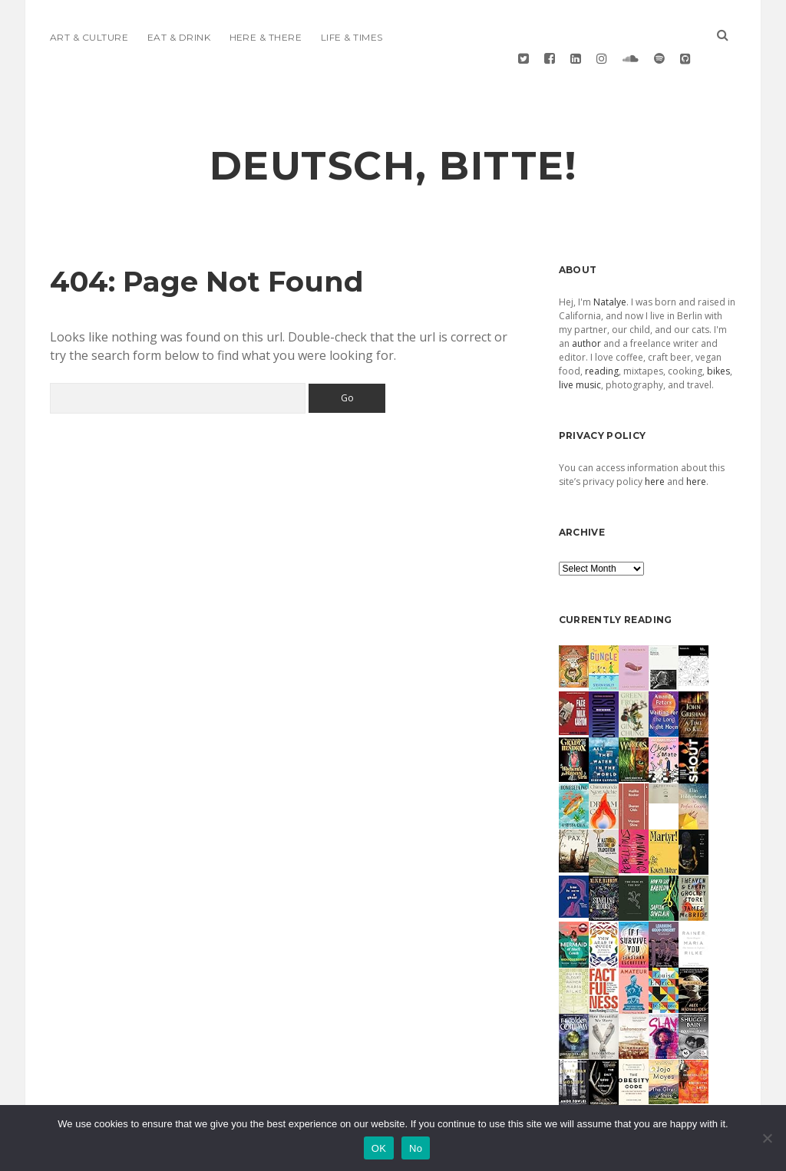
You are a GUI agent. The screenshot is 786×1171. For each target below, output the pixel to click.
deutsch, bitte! (393, 129)
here (655, 445)
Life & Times (352, 37)
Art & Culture (89, 37)
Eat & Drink (178, 37)
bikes (718, 334)
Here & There (266, 37)
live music (580, 348)
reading (602, 334)
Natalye (609, 265)
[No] (766, 1138)
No (415, 1148)
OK (379, 1148)
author (586, 307)
